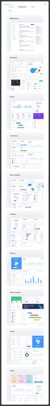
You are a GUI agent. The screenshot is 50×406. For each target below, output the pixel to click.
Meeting (22, 211)
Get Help (45, 201)
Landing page (32, 225)
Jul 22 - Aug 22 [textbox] (38, 255)
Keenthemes (27, 403)
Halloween (8, 313)
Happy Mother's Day (11, 337)
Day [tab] (33, 203)
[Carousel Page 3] (26, 279)
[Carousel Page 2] (24, 279)
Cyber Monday (9, 321)
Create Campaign (10, 293)
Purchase (30, 401)
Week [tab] (37, 203)
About (19, 401)
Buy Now (45, 208)
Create (46, 9)
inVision (9, 379)
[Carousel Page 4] (28, 279)
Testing (38, 218)
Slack (8, 367)
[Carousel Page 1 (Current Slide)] (22, 279)
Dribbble (9, 356)
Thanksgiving (9, 329)
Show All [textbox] (9, 298)
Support (24, 401)
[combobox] (41, 256)
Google (9, 373)
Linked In (10, 362)
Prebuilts (45, 194)
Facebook (10, 384)
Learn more (29, 91)
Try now (20, 91)
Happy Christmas (10, 305)
